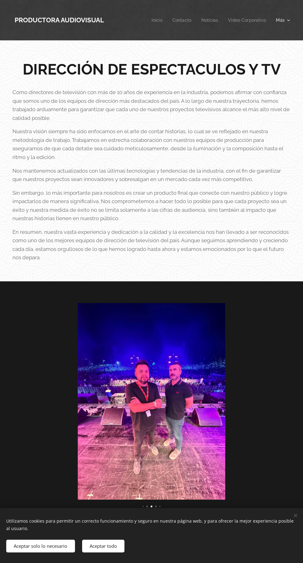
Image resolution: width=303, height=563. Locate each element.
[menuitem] (152, 20)
